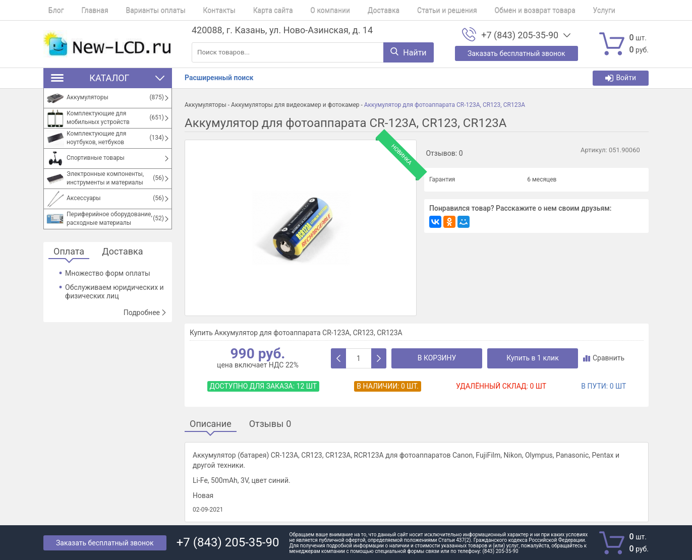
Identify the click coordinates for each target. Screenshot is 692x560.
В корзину (437, 358)
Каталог (107, 78)
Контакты (199, 10)
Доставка (349, 10)
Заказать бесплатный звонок (105, 543)
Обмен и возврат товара (490, 10)
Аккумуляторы (205, 104)
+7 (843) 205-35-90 (519, 35)
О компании (301, 10)
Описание (211, 424)
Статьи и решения (408, 10)
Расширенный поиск (219, 78)
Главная (85, 10)
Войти (620, 78)
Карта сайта (248, 10)
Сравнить (603, 358)
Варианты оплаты (140, 10)
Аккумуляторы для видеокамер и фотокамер (295, 104)
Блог (51, 10)
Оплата (68, 252)
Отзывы (270, 424)
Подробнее (145, 312)
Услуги (555, 10)
